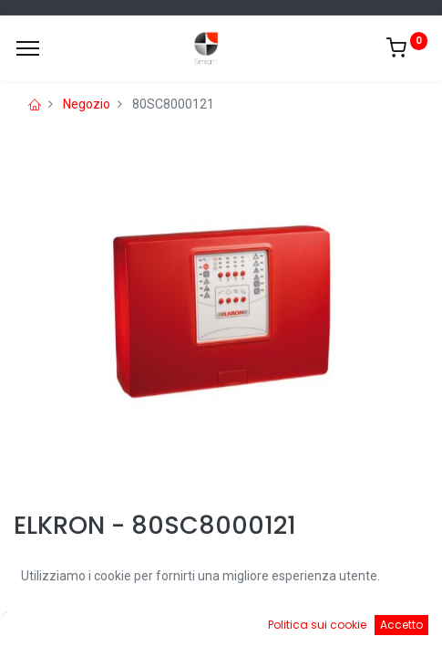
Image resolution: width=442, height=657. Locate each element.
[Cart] (274, 629)
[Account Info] (382, 629)
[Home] (60, 629)
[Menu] (28, 48)
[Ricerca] (167, 629)
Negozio (86, 104)
